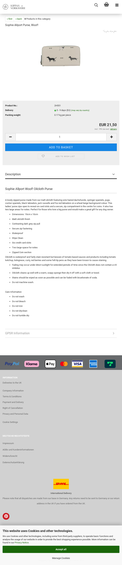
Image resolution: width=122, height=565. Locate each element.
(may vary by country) (80, 110)
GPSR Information (17, 333)
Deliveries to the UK (12, 382)
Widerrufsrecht (10, 456)
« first (9, 19)
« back (19, 19)
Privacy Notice (22, 542)
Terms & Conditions (12, 396)
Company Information (13, 390)
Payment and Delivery (13, 402)
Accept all (61, 549)
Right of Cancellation (13, 408)
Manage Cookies (61, 558)
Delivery (9, 110)
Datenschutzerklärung (13, 462)
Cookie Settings (10, 422)
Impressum (8, 443)
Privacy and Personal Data (15, 414)
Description (13, 174)
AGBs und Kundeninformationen (18, 449)
